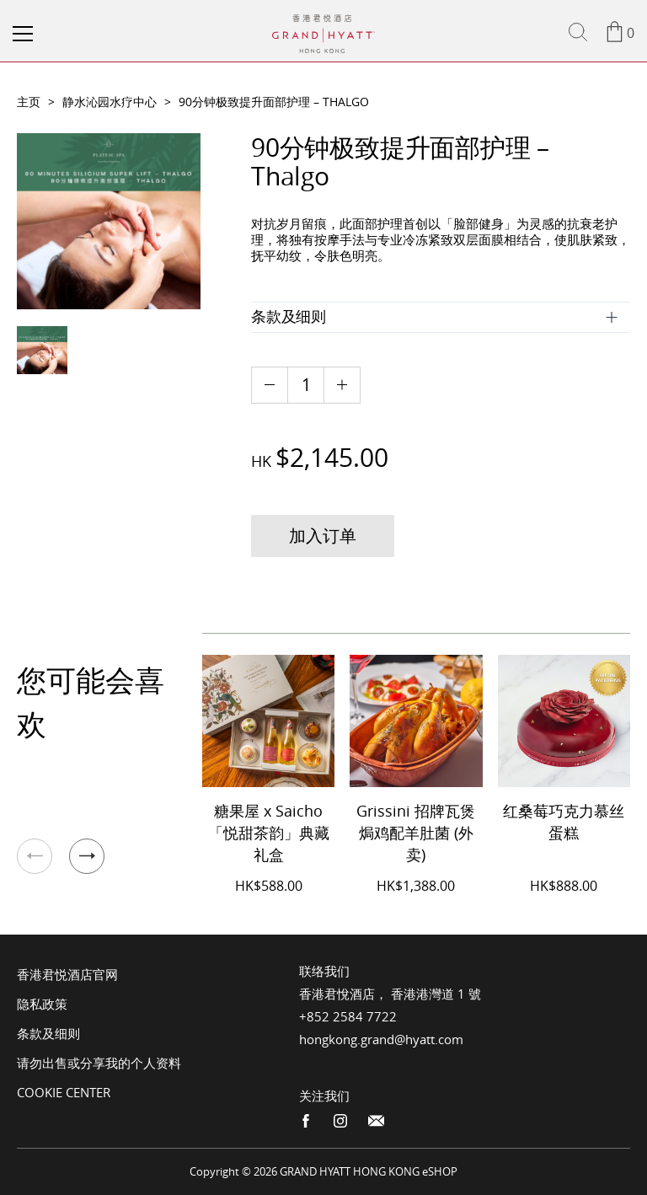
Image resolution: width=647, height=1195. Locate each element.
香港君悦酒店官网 (67, 974)
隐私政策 (42, 1003)
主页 (28, 102)
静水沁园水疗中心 (109, 102)
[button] (86, 856)
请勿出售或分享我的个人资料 (99, 1062)
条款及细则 (48, 1033)
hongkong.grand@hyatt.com (381, 1039)
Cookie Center (63, 1092)
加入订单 (322, 535)
